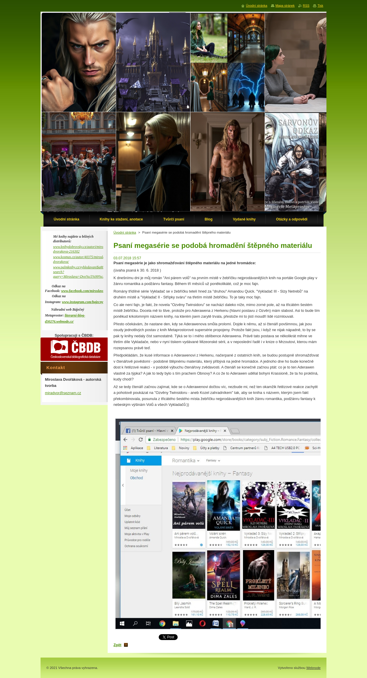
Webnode (313, 668)
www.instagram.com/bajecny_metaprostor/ (92, 302)
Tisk (320, 5)
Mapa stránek (285, 5)
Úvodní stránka (124, 232)
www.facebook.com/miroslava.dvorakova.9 (92, 291)
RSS (306, 5)
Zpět (117, 645)
